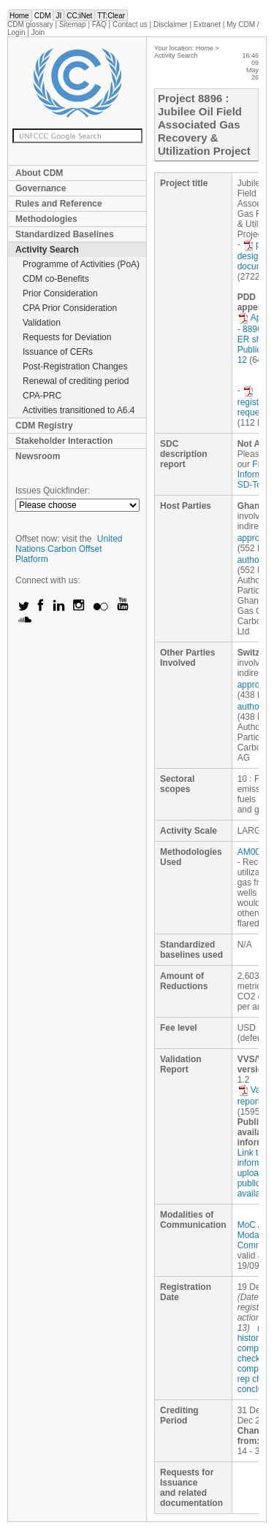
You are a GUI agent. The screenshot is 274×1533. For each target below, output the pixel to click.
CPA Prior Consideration (70, 308)
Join (38, 32)
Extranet (207, 24)
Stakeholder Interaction (64, 441)
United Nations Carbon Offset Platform (69, 549)
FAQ (99, 24)
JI (58, 16)
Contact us (130, 24)
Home (19, 16)
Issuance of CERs (58, 352)
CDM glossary (30, 24)
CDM (42, 16)
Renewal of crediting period (76, 381)
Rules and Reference (58, 204)
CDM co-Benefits (56, 279)
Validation (42, 323)
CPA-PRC (42, 396)
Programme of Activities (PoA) (81, 264)
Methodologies (46, 219)
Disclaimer (170, 24)
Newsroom (37, 456)
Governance (40, 188)
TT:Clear (111, 16)
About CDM (39, 173)
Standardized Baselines (64, 234)
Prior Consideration (60, 293)
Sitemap (72, 24)
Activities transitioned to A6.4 (78, 410)
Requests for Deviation (67, 337)
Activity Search (47, 250)
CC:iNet (79, 16)
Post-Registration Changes (75, 366)
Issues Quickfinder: (52, 490)
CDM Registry (44, 425)
